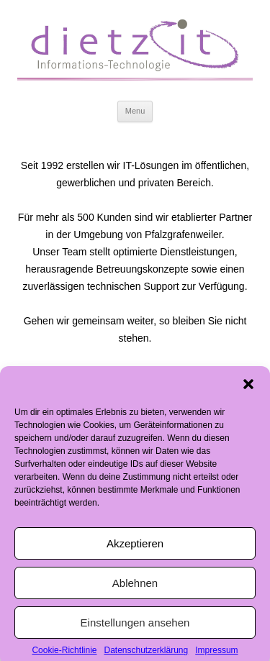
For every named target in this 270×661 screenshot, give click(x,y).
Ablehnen (135, 589)
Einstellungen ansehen (135, 629)
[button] (248, 391)
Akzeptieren (135, 550)
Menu (135, 110)
